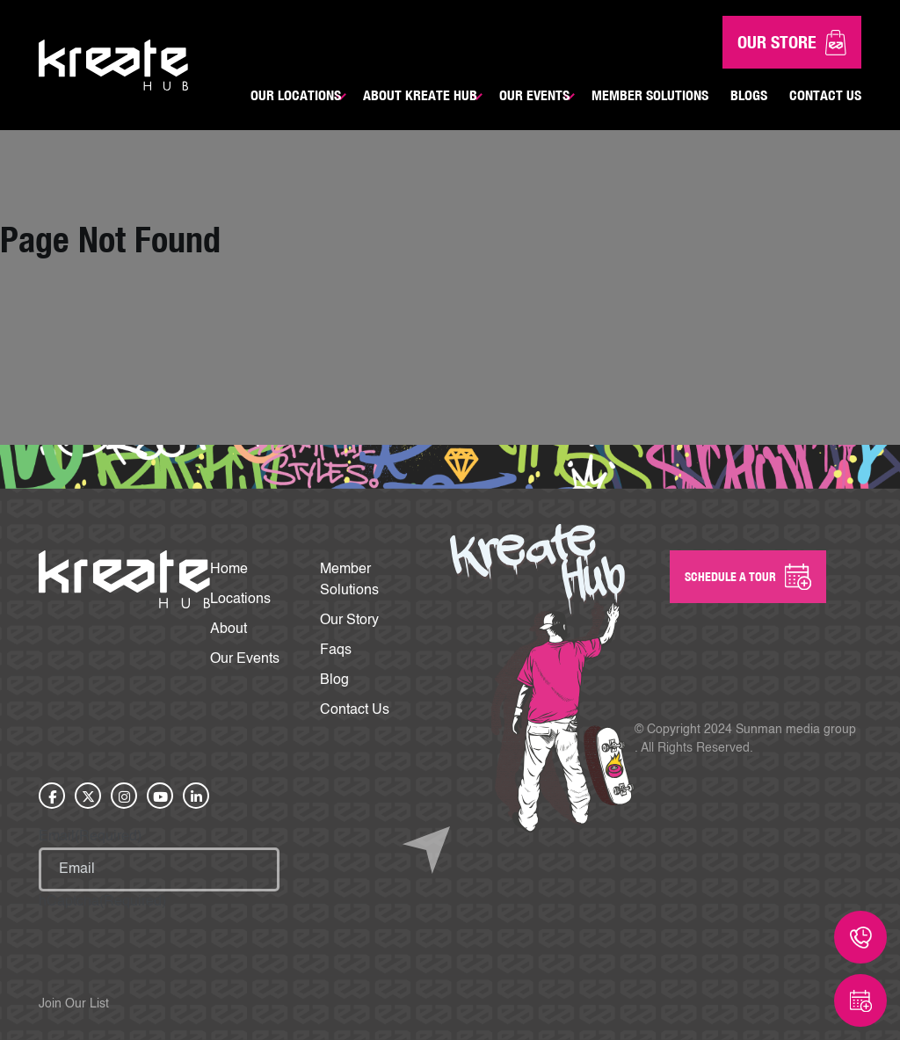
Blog (334, 680)
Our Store (791, 42)
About (228, 629)
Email (90, 837)
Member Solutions (650, 95)
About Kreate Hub (420, 95)
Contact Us (825, 95)
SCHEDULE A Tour (748, 577)
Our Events (534, 95)
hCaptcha (102, 902)
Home (229, 570)
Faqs (336, 651)
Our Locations (295, 95)
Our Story (349, 621)
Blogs (748, 95)
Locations (240, 600)
